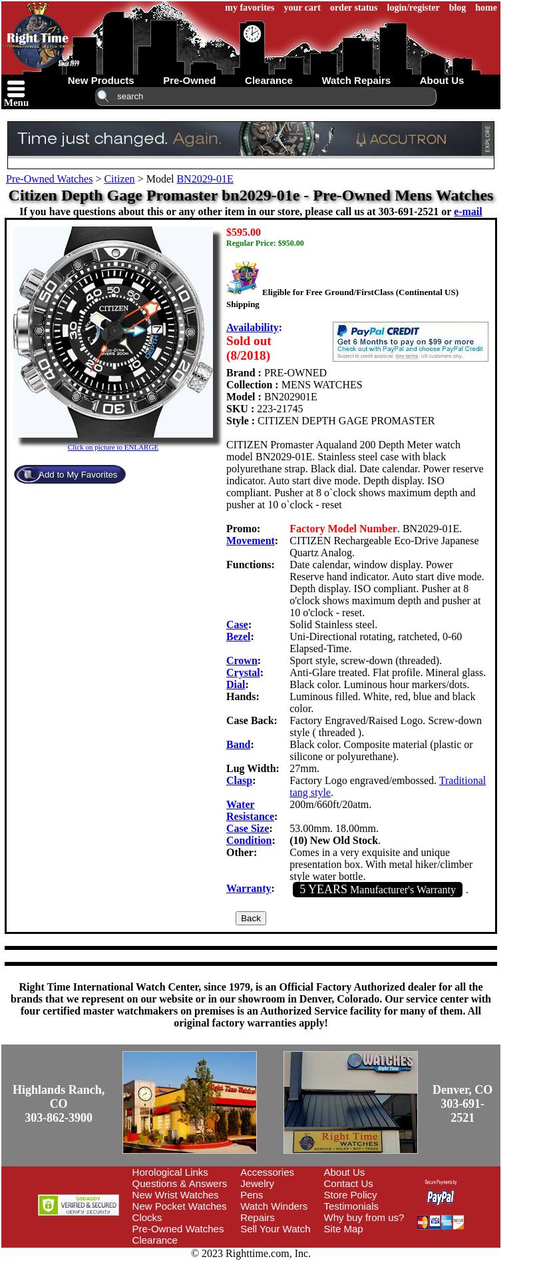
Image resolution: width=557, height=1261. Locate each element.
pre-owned (189, 80)
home (486, 8)
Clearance (155, 1240)
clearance (269, 80)
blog (457, 8)
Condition (249, 840)
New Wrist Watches (175, 1194)
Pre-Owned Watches (49, 179)
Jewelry (257, 1183)
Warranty (249, 888)
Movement (250, 540)
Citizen (119, 179)
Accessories (267, 1172)
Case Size (247, 828)
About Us (344, 1172)
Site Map (343, 1228)
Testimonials (351, 1206)
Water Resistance (250, 810)
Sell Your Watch (275, 1228)
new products (101, 80)
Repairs (257, 1217)
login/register (413, 8)
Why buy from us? (364, 1217)
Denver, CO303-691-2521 (462, 1103)
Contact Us (348, 1183)
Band (238, 744)
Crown (242, 660)
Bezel (238, 636)
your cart (302, 8)
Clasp (239, 780)
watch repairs (356, 80)
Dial (235, 684)
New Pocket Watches (179, 1206)
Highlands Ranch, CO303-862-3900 (58, 1103)
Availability (252, 327)
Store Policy (350, 1194)
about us (442, 80)
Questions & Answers (180, 1183)
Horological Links (170, 1172)
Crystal (243, 672)
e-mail (468, 211)
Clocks (147, 1217)
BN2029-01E (204, 179)
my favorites (249, 8)
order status (354, 8)
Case (237, 624)
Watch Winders (273, 1206)
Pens (251, 1194)
